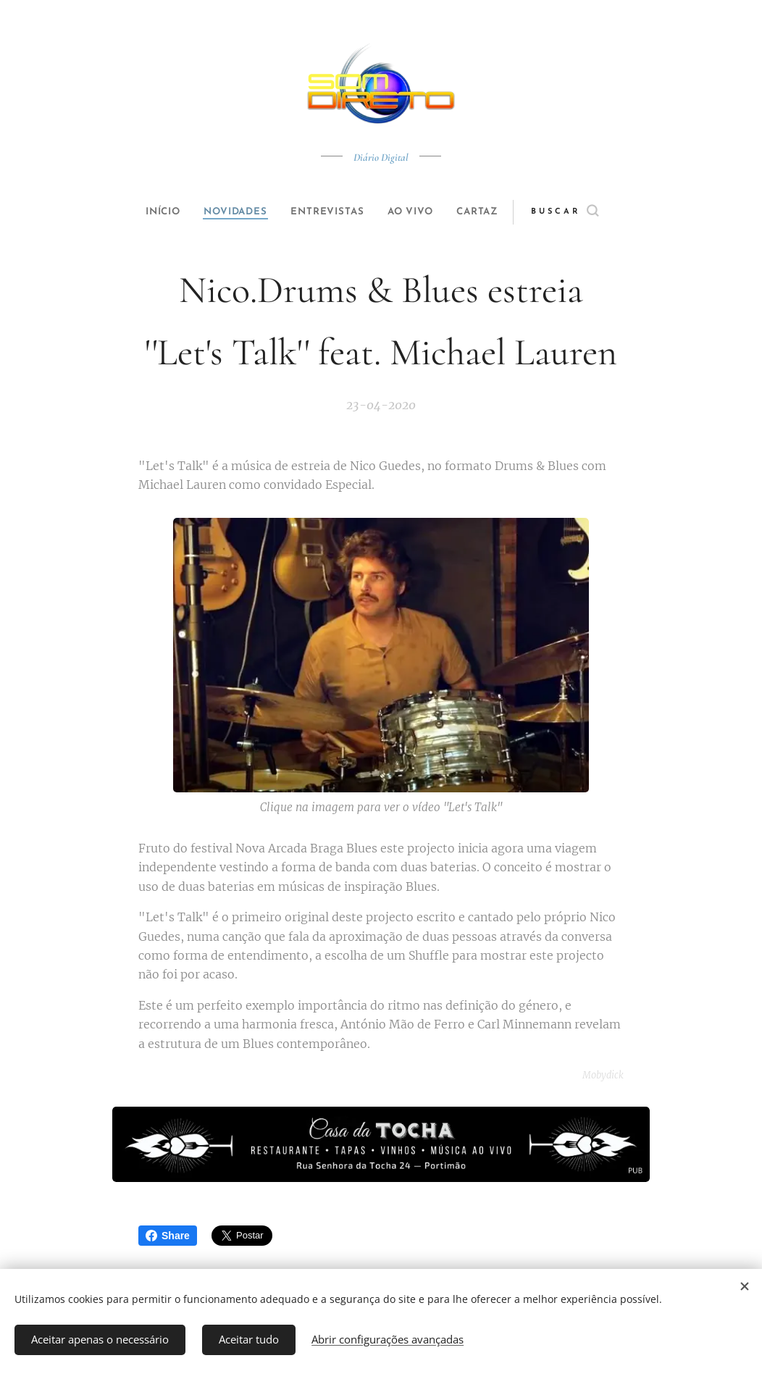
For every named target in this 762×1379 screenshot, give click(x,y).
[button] (588, 212)
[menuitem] (150, 212)
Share (168, 1235)
